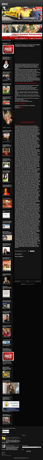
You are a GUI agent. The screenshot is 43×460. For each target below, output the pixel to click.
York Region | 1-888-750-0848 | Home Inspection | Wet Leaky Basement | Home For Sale (13, 438)
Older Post (38, 281)
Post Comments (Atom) (30, 284)
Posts (4, 430)
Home (28, 281)
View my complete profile (6, 455)
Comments (5, 432)
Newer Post (17, 281)
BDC (5, 4)
